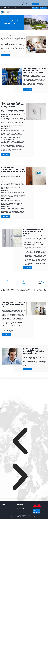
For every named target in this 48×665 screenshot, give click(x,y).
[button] (20, 441)
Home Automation (35, 11)
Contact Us (36, 4)
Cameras (29, 11)
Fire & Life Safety (43, 11)
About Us (45, 13)
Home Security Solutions (21, 11)
